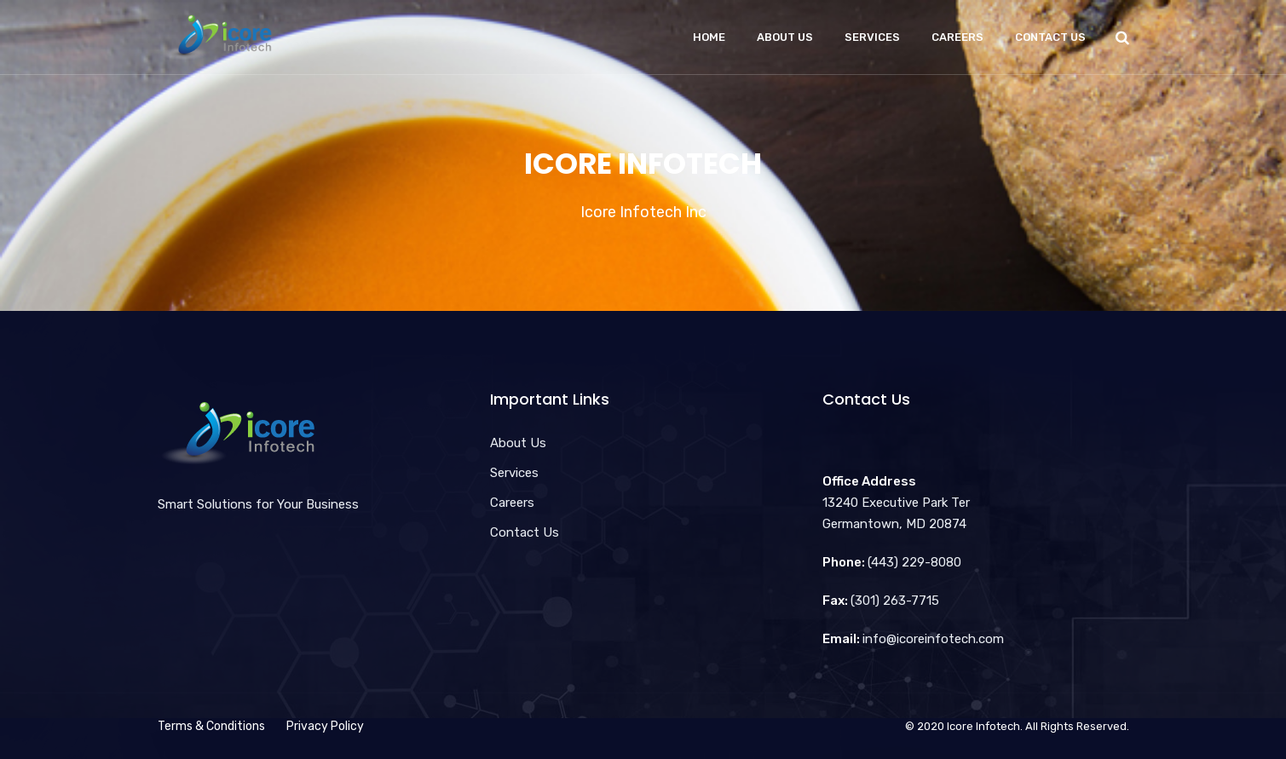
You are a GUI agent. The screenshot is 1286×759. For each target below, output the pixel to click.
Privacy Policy (325, 726)
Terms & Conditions (211, 726)
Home (709, 37)
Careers (957, 37)
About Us (785, 37)
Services (872, 37)
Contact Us (1050, 37)
